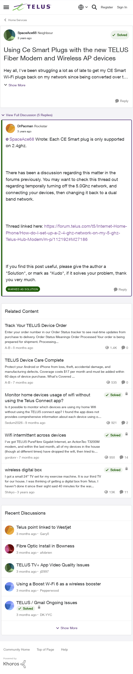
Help (64, 649)
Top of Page (45, 649)
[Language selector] (83, 7)
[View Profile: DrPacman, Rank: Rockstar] (10, 128)
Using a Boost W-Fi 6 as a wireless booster (58, 583)
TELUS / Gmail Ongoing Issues (46, 602)
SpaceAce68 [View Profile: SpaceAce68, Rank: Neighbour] (27, 33)
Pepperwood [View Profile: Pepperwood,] (49, 590)
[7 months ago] (22, 382)
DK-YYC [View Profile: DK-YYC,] (46, 615)
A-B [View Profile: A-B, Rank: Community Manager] (7, 348)
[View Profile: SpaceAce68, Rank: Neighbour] (9, 35)
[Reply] (121, 101)
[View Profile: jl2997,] (9, 567)
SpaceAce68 (21, 139)
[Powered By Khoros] (66, 663)
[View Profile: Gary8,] (9, 530)
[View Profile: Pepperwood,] (9, 586)
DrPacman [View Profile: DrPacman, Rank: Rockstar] (25, 126)
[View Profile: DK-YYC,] (9, 605)
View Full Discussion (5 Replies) (27, 115)
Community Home (16, 649)
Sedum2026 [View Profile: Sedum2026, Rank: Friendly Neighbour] (14, 423)
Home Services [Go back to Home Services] (15, 20)
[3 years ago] (24, 492)
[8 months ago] (22, 347)
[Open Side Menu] (6, 7)
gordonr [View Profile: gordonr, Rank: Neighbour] (10, 457)
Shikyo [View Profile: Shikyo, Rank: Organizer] (10, 492)
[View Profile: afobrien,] (9, 548)
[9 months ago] (34, 422)
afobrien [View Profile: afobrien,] (46, 552)
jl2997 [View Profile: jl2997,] (44, 571)
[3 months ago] (26, 533)
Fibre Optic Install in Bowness (45, 545)
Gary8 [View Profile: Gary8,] (44, 533)
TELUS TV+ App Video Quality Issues (53, 564)
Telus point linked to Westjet (43, 527)
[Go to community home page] (32, 7)
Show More (14, 85)
